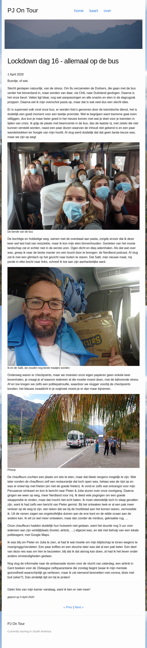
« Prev (67, 607)
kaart (93, 11)
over (107, 11)
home (79, 11)
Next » (79, 607)
